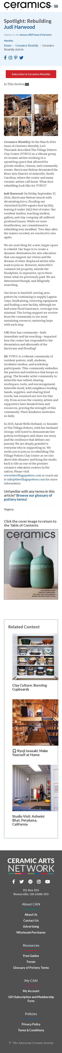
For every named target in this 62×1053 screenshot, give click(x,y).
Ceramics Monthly (27, 45)
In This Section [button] (16, 84)
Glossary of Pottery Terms (31, 967)
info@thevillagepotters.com (26, 479)
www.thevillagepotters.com (22, 475)
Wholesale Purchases (31, 932)
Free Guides (31, 956)
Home (8, 45)
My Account (31, 991)
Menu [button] (51, 6)
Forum (31, 961)
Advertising (31, 926)
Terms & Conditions (31, 1030)
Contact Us (31, 920)
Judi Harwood (19, 27)
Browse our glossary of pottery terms (28, 497)
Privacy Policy (31, 1024)
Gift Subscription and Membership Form (31, 999)
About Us (31, 914)
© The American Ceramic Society (31, 1043)
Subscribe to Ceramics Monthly (31, 74)
